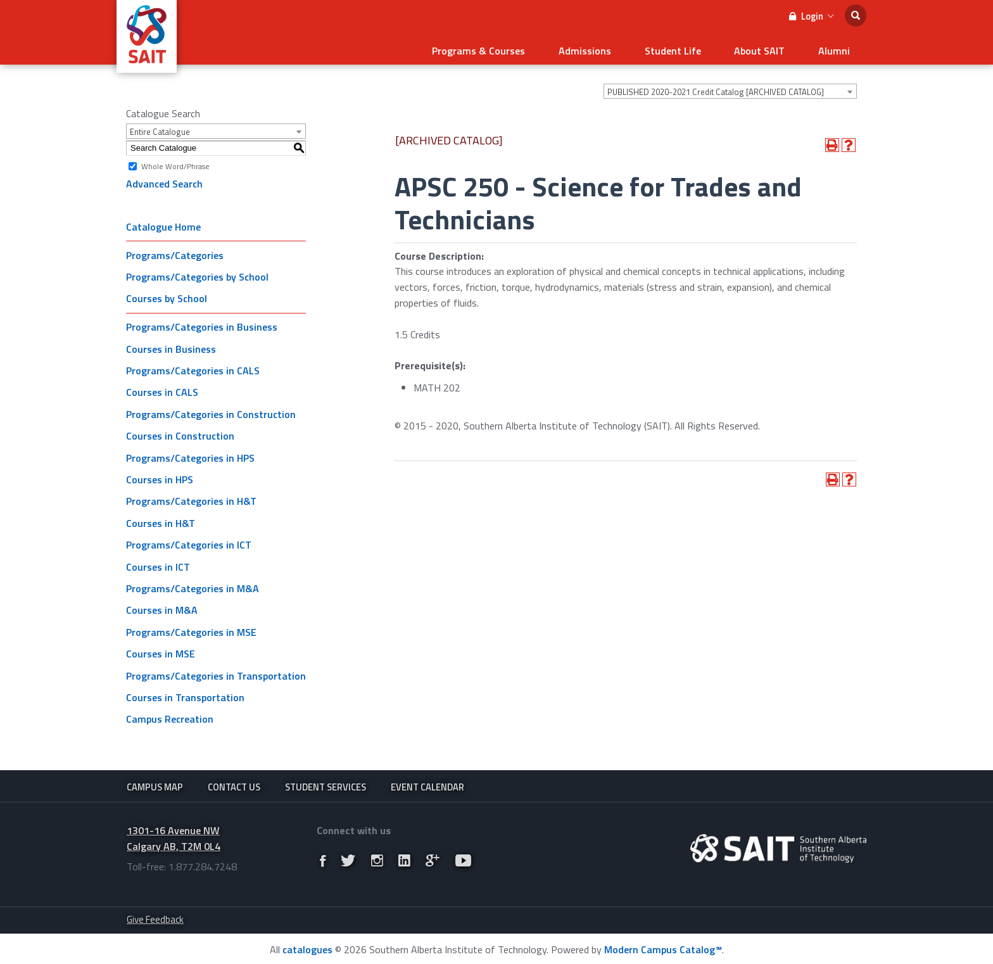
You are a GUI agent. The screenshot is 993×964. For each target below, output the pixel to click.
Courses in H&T (160, 518)
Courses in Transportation (185, 693)
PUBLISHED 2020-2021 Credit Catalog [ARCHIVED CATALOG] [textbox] (715, 87)
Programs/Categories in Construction (211, 409)
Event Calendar (427, 783)
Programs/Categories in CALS (193, 366)
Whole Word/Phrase (175, 161)
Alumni (838, 48)
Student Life (692, 48)
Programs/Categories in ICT (188, 540)
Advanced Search (164, 179)
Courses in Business (171, 344)
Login (811, 16)
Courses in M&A (162, 605)
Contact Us (234, 783)
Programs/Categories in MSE (191, 627)
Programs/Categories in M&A (192, 584)
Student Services (325, 783)
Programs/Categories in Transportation (216, 670)
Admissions (612, 48)
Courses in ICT (158, 561)
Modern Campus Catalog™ (663, 948)
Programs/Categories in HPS (190, 452)
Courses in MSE (160, 649)
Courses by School (166, 293)
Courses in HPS (159, 475)
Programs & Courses (514, 48)
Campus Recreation (169, 714)
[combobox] (730, 86)
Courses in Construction (180, 431)
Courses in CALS (162, 387)
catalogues (307, 948)
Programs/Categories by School (197, 272)
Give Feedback (155, 918)
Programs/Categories (175, 250)
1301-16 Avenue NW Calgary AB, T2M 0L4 (173, 837)
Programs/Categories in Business (201, 322)
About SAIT (771, 48)
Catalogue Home (163, 221)
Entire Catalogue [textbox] (160, 127)
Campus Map (155, 783)
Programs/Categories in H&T (191, 496)
